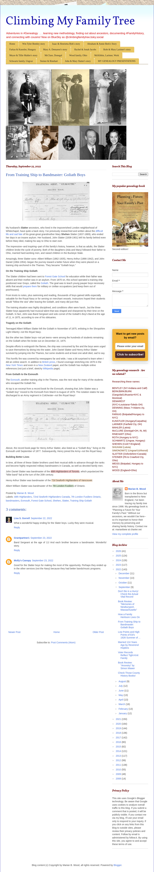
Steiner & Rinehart (49, 61)
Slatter (65, 500)
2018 (119, 733)
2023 (119, 565)
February (124, 709)
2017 (119, 737)
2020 (119, 723)
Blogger (118, 865)
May (121, 695)
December (124, 573)
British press (48, 362)
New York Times (14, 365)
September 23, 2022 (41, 538)
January (123, 713)
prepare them (30, 286)
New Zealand (45, 365)
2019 (119, 728)
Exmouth (15, 379)
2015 (119, 746)
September (125, 587)
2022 (119, 569)
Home (12, 44)
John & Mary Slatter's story (78, 61)
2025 (119, 555)
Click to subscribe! (130, 354)
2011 (119, 765)
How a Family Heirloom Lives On (129, 615)
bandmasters (12, 500)
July (121, 686)
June (121, 690)
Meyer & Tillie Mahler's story (23, 55)
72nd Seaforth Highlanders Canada (51, 496)
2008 (119, 778)
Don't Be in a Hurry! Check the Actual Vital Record (128, 594)
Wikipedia (48, 368)
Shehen (57, 500)
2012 (119, 760)
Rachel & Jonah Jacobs (85, 49)
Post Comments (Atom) (63, 642)
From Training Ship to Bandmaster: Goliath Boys (129, 624)
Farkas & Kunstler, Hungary (22, 49)
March (122, 704)
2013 (119, 755)
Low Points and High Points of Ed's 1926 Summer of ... (129, 635)
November (124, 578)
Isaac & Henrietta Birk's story (66, 44)
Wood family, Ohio (78, 55)
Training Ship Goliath (81, 500)
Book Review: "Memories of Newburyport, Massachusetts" (127, 605)
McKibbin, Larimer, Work (106, 55)
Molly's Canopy (22, 560)
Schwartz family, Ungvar (21, 61)
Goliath (44, 283)
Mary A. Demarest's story (55, 49)
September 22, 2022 (41, 518)
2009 (119, 774)
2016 (119, 742)
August (122, 681)
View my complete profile (125, 534)
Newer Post (14, 632)
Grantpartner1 (21, 538)
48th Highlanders (23, 496)
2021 (119, 719)
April (121, 699)
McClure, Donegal (53, 55)
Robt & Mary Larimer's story (117, 49)
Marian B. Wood (137, 489)
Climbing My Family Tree (70, 21)
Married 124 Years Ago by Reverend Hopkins (128, 645)
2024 (119, 560)
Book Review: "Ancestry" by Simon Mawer (126, 665)
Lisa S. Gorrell (22, 518)
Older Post (98, 632)
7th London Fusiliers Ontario (86, 496)
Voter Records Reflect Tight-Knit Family (128, 655)
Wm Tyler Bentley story (33, 44)
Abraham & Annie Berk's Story (102, 44)
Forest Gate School (55, 276)
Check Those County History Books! (129, 674)
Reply (17, 527)
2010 (119, 769)
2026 (119, 551)
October (123, 582)
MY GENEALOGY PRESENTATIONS (116, 61)
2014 (119, 751)
